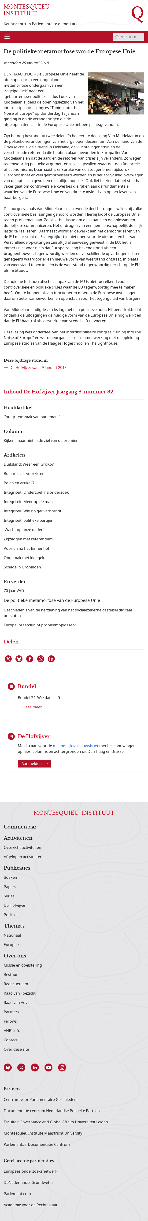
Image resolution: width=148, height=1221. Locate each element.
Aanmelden (35, 764)
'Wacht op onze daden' (24, 530)
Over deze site (16, 1049)
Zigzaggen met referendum (28, 539)
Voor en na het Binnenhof (26, 548)
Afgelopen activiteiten (23, 857)
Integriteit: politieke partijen (28, 520)
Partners (11, 1012)
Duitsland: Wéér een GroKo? (29, 464)
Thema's (14, 926)
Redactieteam (16, 984)
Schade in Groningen (22, 567)
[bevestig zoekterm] (116, 37)
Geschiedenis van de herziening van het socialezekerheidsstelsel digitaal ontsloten (68, 613)
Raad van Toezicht (20, 993)
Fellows (10, 1021)
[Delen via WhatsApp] (40, 658)
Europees (12, 945)
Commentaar (20, 827)
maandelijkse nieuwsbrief (75, 746)
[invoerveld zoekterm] (128, 37)
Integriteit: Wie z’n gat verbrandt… (34, 511)
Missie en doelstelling (23, 965)
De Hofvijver (15, 905)
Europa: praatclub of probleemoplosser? (40, 625)
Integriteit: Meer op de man (28, 502)
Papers (10, 887)
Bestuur (11, 975)
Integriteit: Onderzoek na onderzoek (36, 492)
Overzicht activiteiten (22, 847)
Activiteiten (18, 838)
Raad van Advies (18, 1003)
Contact (11, 1040)
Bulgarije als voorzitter (24, 474)
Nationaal (12, 935)
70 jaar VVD (14, 591)
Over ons (15, 956)
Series (9, 896)
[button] (10, 1067)
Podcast (11, 915)
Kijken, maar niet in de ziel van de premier (41, 440)
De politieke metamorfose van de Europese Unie (52, 600)
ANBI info (12, 1031)
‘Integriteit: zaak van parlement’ (32, 417)
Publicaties (17, 868)
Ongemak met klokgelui (25, 558)
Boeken (10, 877)
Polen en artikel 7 (19, 483)
